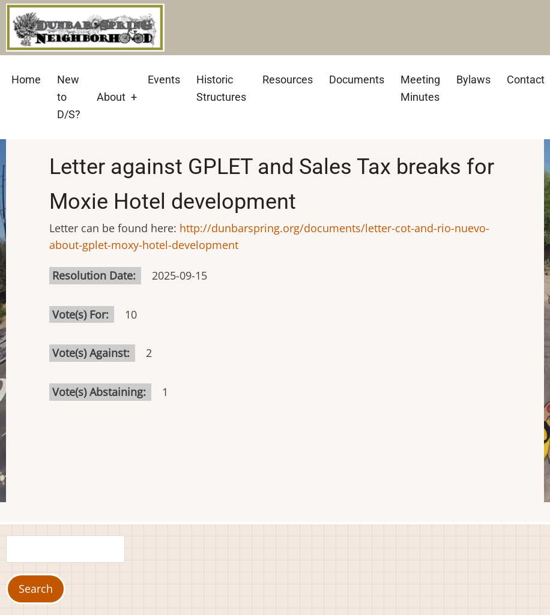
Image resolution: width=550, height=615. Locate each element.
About (111, 97)
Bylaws (473, 79)
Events (164, 79)
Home (26, 79)
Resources (287, 79)
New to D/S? (68, 97)
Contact (526, 79)
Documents (356, 79)
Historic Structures (221, 88)
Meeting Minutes (420, 88)
